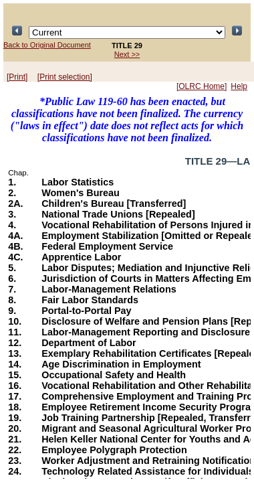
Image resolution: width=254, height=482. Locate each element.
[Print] (17, 77)
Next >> (127, 54)
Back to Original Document (47, 45)
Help (239, 86)
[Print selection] (64, 77)
